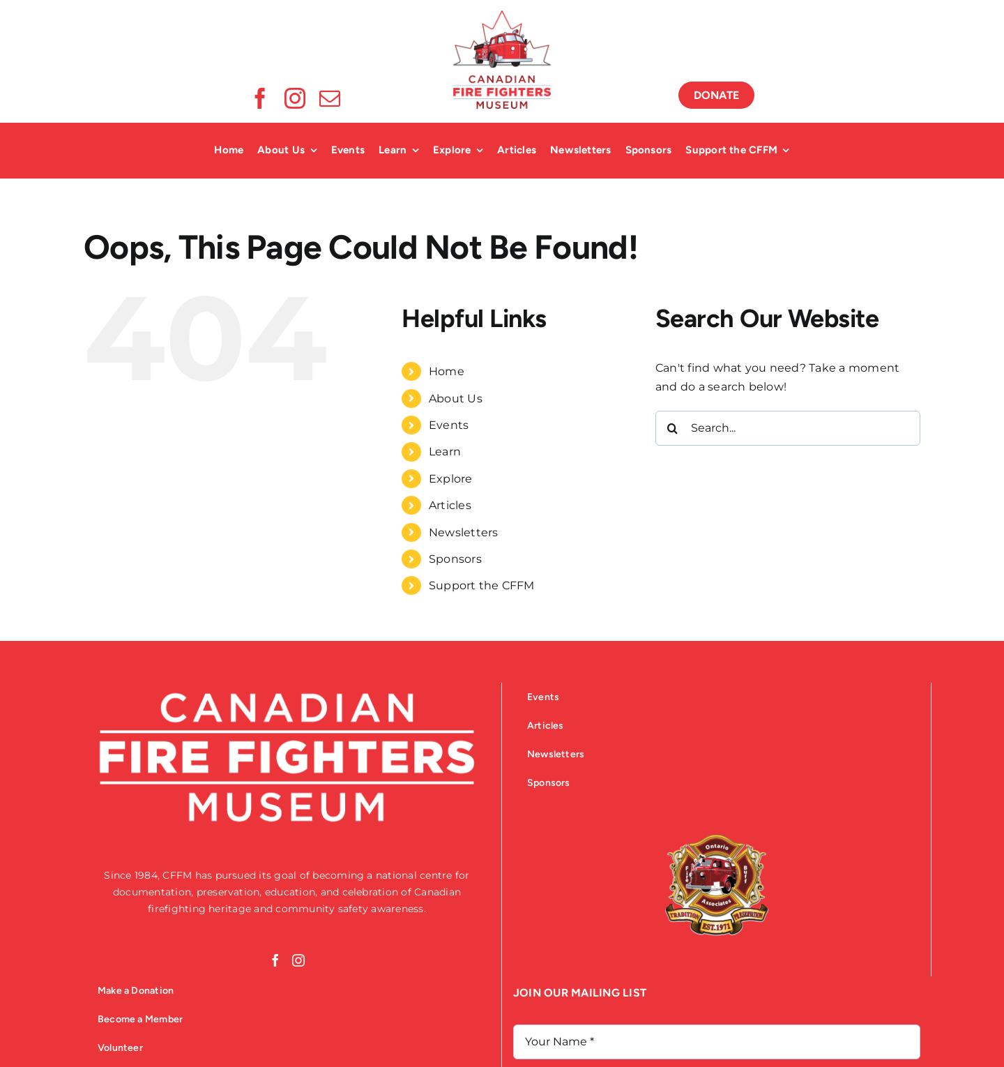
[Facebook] (275, 960)
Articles (450, 505)
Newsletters (464, 532)
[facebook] (260, 98)
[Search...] (787, 428)
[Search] (672, 428)
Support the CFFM (482, 585)
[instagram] (294, 98)
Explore (451, 478)
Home (446, 371)
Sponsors (455, 559)
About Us (455, 398)
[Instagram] (298, 960)
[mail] (329, 98)
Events (449, 425)
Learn (445, 451)
